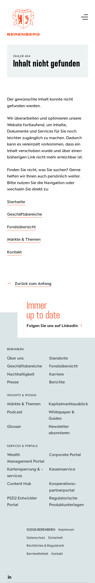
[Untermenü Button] (84, 16)
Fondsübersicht (21, 226)
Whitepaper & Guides (61, 415)
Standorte (58, 357)
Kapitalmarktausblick (68, 403)
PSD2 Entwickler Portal (22, 501)
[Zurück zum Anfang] (29, 283)
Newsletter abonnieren (59, 429)
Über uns (15, 357)
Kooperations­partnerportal (63, 486)
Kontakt (14, 251)
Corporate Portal (65, 454)
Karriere (56, 373)
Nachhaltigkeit (20, 373)
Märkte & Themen (24, 239)
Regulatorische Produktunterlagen (66, 501)
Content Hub (19, 483)
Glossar (14, 426)
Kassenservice (62, 468)
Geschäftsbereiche (24, 214)
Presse (13, 381)
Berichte (57, 381)
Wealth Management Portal (25, 457)
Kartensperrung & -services (25, 472)
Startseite (16, 201)
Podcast (14, 411)
